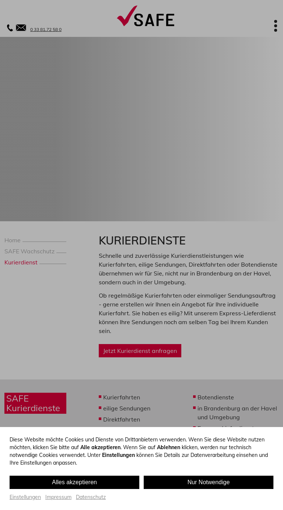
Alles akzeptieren (74, 482)
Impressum (58, 497)
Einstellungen (25, 497)
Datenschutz (91, 497)
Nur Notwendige (209, 482)
